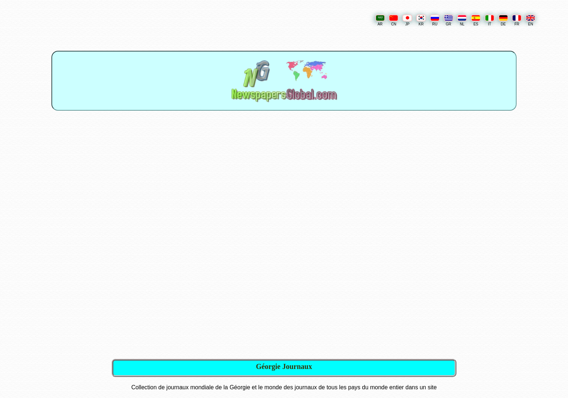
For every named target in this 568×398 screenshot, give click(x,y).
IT (489, 20)
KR (421, 20)
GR (449, 20)
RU (435, 20)
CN (393, 20)
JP (407, 20)
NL (462, 20)
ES (476, 20)
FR (517, 20)
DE (503, 20)
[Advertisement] (285, 178)
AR (380, 20)
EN (530, 20)
